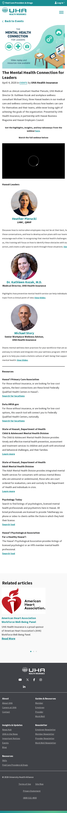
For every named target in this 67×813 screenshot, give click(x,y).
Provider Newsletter (44, 738)
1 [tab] (30, 651)
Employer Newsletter (45, 729)
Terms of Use (25, 784)
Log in (59, 2)
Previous (3, 651)
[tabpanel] (33, 614)
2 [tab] (33, 651)
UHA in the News (10, 734)
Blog (4, 747)
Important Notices (11, 738)
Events (23, 82)
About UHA (7, 703)
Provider (39, 711)
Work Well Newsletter (45, 742)
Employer (39, 707)
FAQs (4, 760)
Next (64, 651)
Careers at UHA (9, 707)
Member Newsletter (44, 734)
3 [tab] (36, 651)
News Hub (7, 729)
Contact (6, 711)
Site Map (39, 784)
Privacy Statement (32, 791)
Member (39, 703)
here (37, 130)
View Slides (40, 297)
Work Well (40, 716)
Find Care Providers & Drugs (17, 2)
